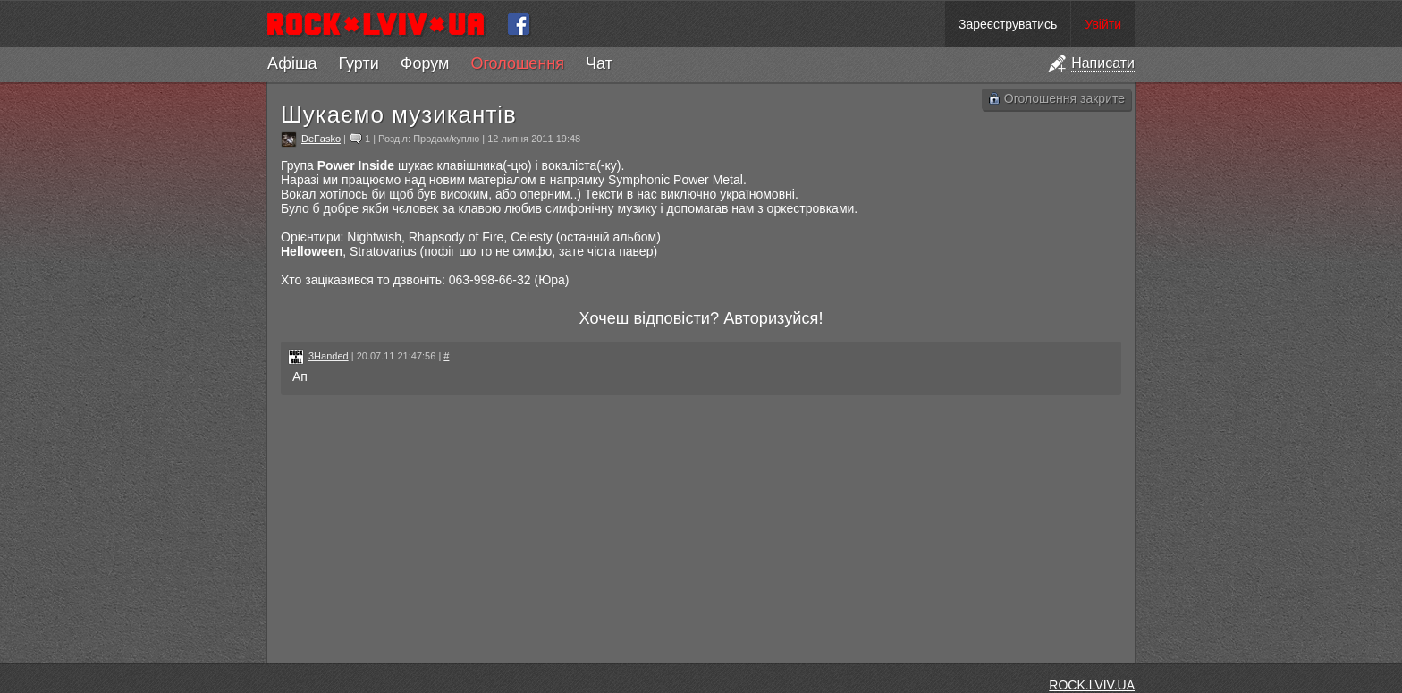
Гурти (358, 63)
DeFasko (321, 138)
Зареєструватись (1008, 24)
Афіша (292, 63)
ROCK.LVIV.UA (1092, 685)
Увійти (1103, 24)
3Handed (328, 356)
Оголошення (517, 63)
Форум (425, 63)
